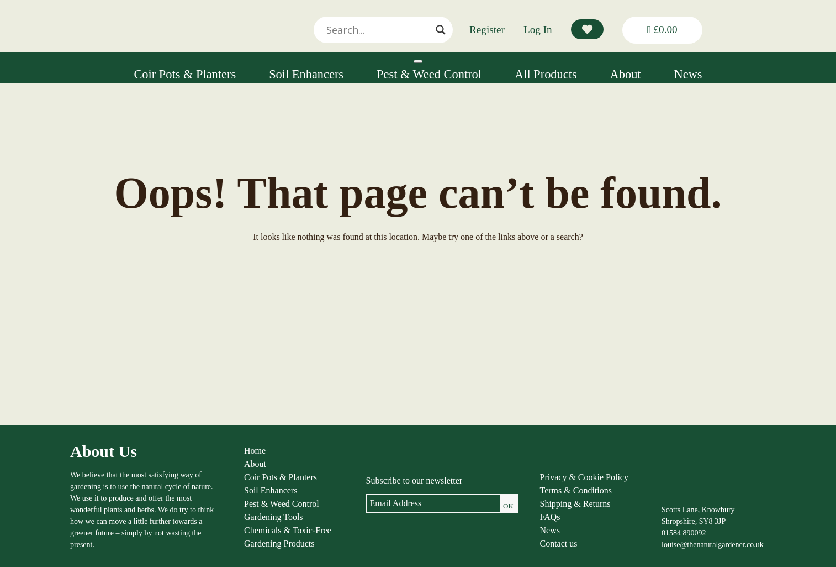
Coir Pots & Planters (185, 74)
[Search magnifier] (440, 30)
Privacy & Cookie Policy (584, 477)
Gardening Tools (273, 517)
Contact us (559, 543)
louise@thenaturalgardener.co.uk (713, 544)
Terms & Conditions (576, 490)
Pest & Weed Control (429, 74)
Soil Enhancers (306, 74)
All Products (546, 74)
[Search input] (378, 30)
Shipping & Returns (575, 503)
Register (487, 29)
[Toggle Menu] (418, 61)
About (625, 74)
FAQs (550, 517)
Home (255, 450)
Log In (537, 29)
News (688, 74)
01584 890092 (684, 533)
